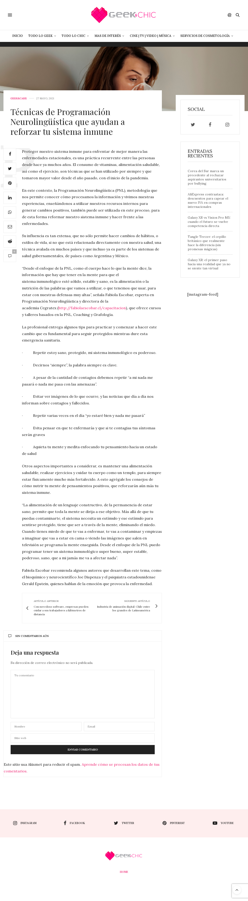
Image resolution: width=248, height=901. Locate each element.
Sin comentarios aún (28, 636)
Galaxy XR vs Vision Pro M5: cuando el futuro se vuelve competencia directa (209, 221)
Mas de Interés (107, 36)
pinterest (174, 823)
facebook (74, 823)
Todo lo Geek (40, 36)
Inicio (17, 36)
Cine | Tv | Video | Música (150, 36)
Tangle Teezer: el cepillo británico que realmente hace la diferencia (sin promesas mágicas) (207, 243)
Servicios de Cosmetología (205, 36)
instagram (24, 823)
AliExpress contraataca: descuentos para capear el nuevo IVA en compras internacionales (208, 200)
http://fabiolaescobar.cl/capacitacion (92, 308)
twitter (124, 823)
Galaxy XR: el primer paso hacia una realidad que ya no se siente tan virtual (209, 264)
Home (124, 872)
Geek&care (18, 98)
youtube (223, 823)
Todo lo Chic (73, 36)
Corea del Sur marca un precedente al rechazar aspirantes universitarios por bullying (207, 177)
